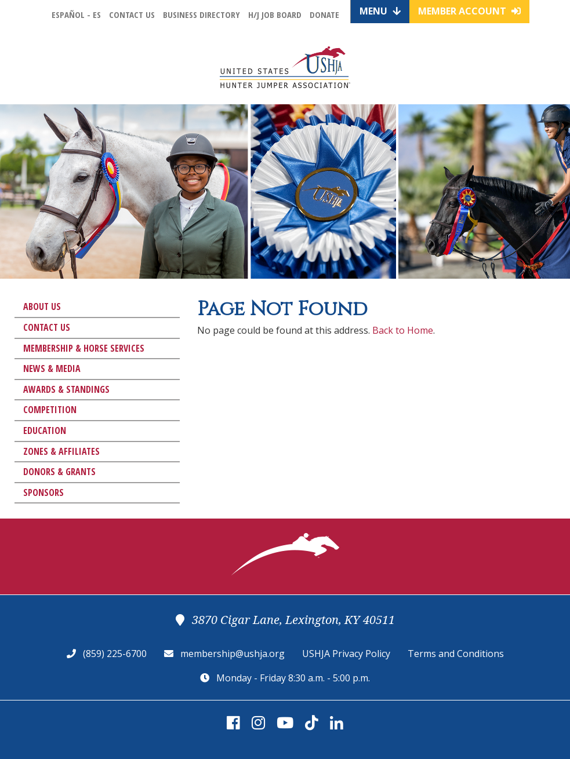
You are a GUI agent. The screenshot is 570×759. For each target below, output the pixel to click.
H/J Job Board (275, 14)
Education (44, 430)
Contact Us (132, 14)
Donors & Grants (59, 471)
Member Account (469, 11)
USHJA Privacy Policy (346, 653)
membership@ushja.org (232, 653)
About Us (42, 306)
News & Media (52, 368)
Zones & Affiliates (61, 451)
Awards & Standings (66, 389)
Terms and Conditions (456, 653)
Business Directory (201, 14)
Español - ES (76, 14)
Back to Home (402, 330)
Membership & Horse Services (83, 348)
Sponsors (43, 492)
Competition (50, 409)
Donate (324, 14)
